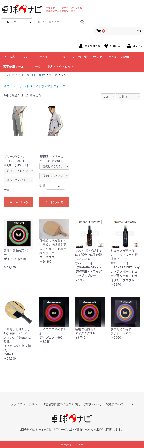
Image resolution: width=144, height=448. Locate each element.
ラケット (42, 57)
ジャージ (59, 86)
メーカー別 (79, 57)
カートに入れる (18, 202)
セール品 (9, 57)
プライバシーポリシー (25, 404)
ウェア (97, 57)
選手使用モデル (13, 67)
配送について (115, 404)
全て (7, 86)
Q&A (130, 404)
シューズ (60, 57)
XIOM (34, 86)
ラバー (25, 57)
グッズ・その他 (118, 57)
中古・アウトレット (60, 67)
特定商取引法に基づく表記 (62, 404)
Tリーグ (35, 67)
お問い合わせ (93, 404)
